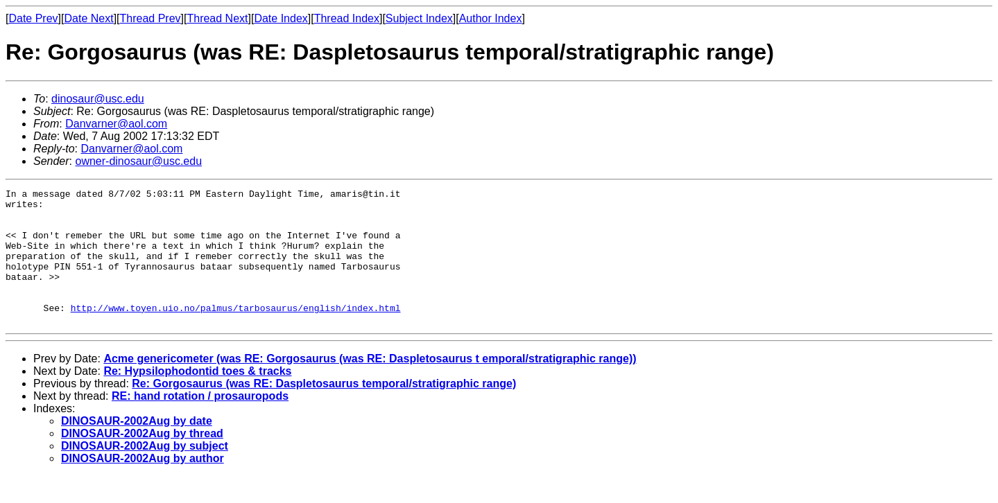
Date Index (280, 18)
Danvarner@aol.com (116, 124)
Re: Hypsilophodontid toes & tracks (197, 398)
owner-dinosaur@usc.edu (138, 161)
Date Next (88, 18)
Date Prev (33, 18)
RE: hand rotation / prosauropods (200, 423)
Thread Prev (150, 18)
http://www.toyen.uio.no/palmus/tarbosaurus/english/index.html (236, 332)
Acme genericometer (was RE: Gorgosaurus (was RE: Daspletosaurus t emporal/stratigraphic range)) (369, 385)
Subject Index (419, 18)
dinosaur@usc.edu (97, 99)
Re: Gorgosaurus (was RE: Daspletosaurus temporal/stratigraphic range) (324, 410)
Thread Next (217, 18)
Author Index (490, 18)
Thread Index (346, 18)
